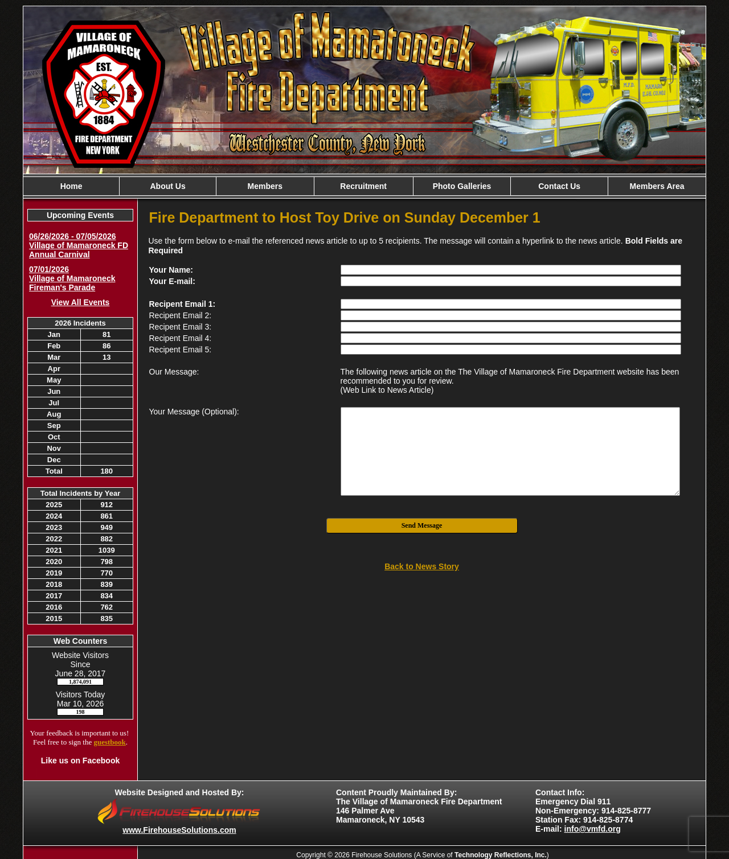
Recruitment (363, 186)
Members (265, 186)
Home (71, 186)
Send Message (422, 525)
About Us (167, 186)
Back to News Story (421, 566)
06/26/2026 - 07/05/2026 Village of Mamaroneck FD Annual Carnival (78, 245)
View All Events (80, 302)
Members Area (657, 186)
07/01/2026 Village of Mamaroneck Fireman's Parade (72, 278)
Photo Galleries (462, 186)
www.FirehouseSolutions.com (179, 830)
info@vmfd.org (592, 828)
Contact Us (559, 186)
